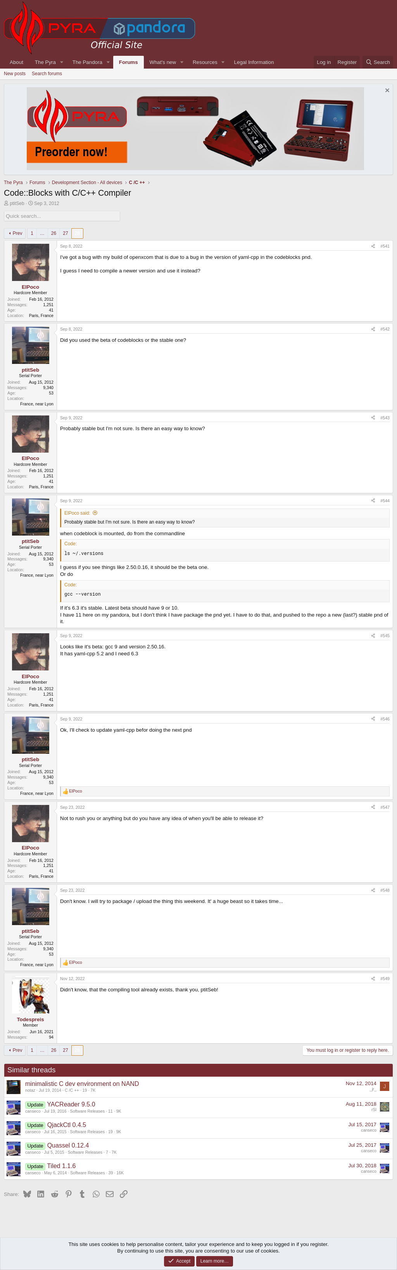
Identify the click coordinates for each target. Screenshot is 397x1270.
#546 (385, 718)
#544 (385, 500)
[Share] (373, 246)
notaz (30, 1090)
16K (120, 1172)
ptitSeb (17, 203)
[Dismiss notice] (386, 91)
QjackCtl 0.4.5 (66, 1124)
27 (65, 233)
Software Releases (87, 1110)
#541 (385, 246)
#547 (385, 807)
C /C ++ (72, 1090)
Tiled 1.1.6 (61, 1165)
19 (85, 1090)
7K (92, 1090)
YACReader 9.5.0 (71, 1104)
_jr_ (372, 1088)
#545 (385, 635)
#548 (385, 890)
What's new (163, 62)
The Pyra (45, 62)
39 (110, 1172)
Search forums (47, 73)
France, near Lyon (37, 403)
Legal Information (254, 62)
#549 (385, 978)
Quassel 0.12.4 (68, 1145)
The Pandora (87, 62)
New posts (15, 73)
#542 (385, 329)
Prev (17, 233)
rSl (373, 1109)
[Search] (377, 62)
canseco (33, 1110)
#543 (385, 417)
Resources (205, 62)
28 (77, 233)
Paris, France (41, 315)
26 (53, 233)
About (16, 62)
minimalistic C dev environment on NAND (82, 1083)
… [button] (42, 233)
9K (118, 1110)
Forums (128, 62)
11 (110, 1110)
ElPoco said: (77, 512)
